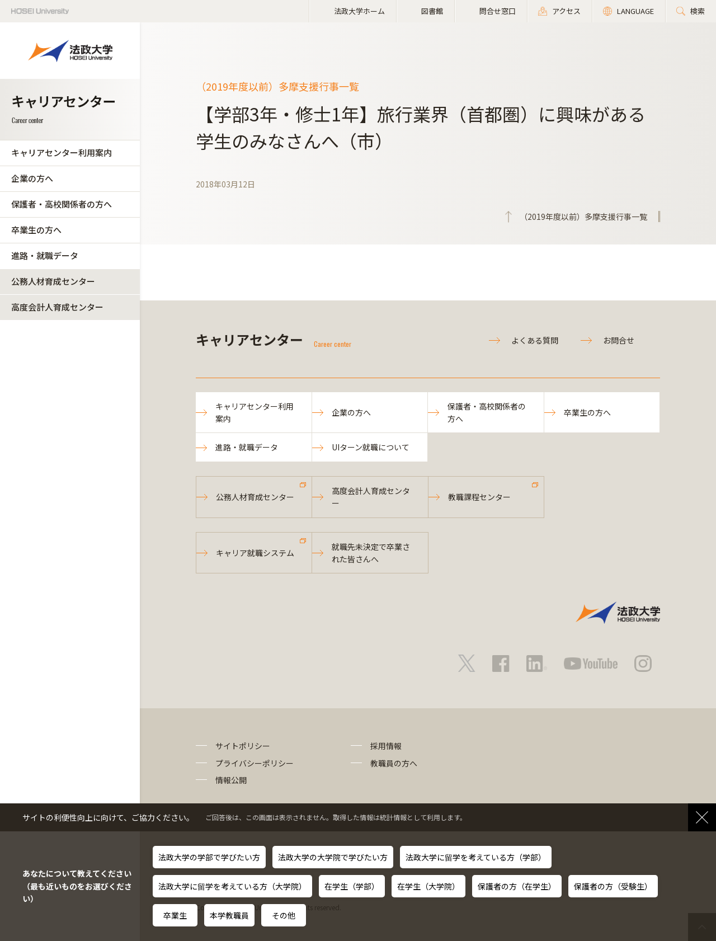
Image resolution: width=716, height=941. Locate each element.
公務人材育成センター (53, 281)
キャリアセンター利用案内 (61, 152)
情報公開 (231, 779)
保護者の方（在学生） (517, 886)
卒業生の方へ (36, 230)
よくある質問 (534, 340)
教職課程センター (479, 496)
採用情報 (386, 745)
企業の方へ (32, 178)
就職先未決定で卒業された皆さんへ (371, 552)
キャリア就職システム (255, 552)
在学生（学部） (351, 886)
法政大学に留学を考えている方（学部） (476, 857)
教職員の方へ (393, 763)
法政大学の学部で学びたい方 (209, 857)
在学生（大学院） (428, 886)
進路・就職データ (44, 255)
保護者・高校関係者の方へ (61, 204)
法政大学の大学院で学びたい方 (333, 857)
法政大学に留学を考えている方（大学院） (232, 886)
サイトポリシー (242, 745)
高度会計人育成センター (57, 307)
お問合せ (618, 340)
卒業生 (175, 915)
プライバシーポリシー (254, 763)
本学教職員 (229, 915)
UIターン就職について (370, 447)
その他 (283, 915)
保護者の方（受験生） (613, 886)
